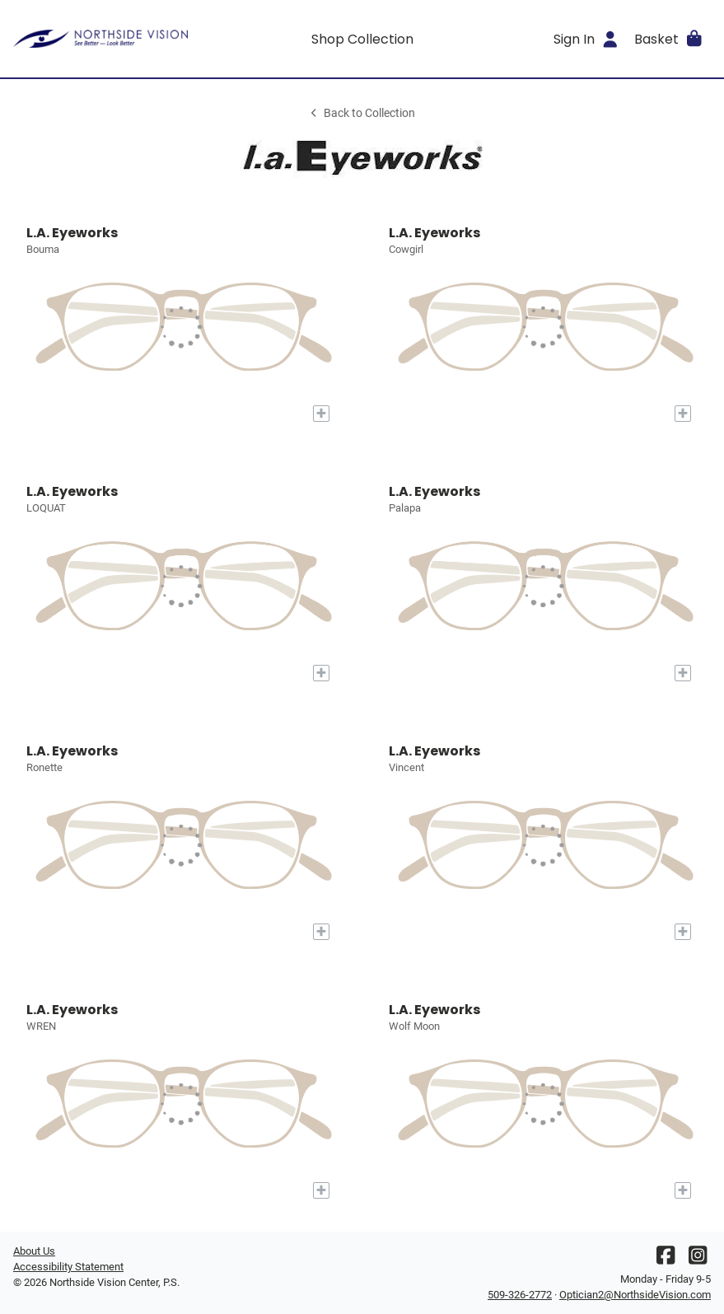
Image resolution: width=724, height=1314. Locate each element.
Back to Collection (361, 113)
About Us (34, 1251)
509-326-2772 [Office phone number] (520, 1294)
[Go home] (100, 38)
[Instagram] (697, 1259)
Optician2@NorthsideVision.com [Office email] (635, 1294)
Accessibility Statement (68, 1266)
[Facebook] (665, 1259)
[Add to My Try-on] (321, 413)
